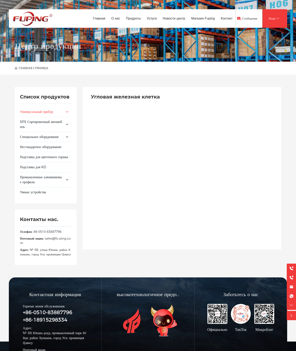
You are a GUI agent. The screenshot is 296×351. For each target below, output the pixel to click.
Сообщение (250, 18)
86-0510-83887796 (47, 232)
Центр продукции (48, 57)
